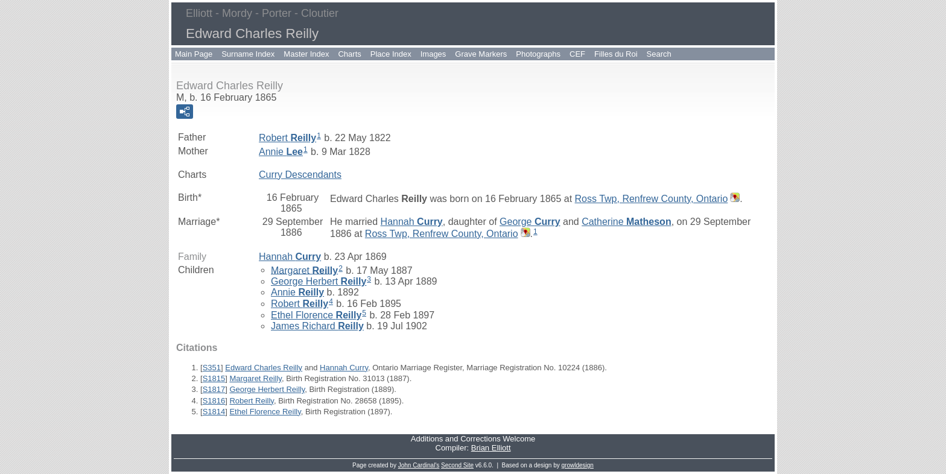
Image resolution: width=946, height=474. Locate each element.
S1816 (214, 400)
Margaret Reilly (255, 378)
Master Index (306, 53)
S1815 (214, 378)
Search (659, 53)
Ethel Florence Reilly (264, 411)
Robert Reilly (251, 400)
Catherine (626, 221)
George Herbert (318, 281)
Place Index (390, 53)
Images (433, 53)
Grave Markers (481, 53)
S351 (212, 367)
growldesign (578, 465)
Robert (287, 138)
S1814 (214, 411)
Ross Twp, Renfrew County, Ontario (651, 199)
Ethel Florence (316, 315)
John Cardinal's (419, 465)
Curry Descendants (300, 174)
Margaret (304, 270)
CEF (577, 53)
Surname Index (248, 53)
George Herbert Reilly (267, 389)
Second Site (457, 465)
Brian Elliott (491, 447)
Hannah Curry (344, 367)
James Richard (317, 326)
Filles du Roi (616, 53)
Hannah (412, 221)
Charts (349, 53)
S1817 (214, 389)
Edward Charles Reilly (263, 367)
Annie (281, 152)
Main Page (193, 53)
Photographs (538, 53)
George (530, 221)
